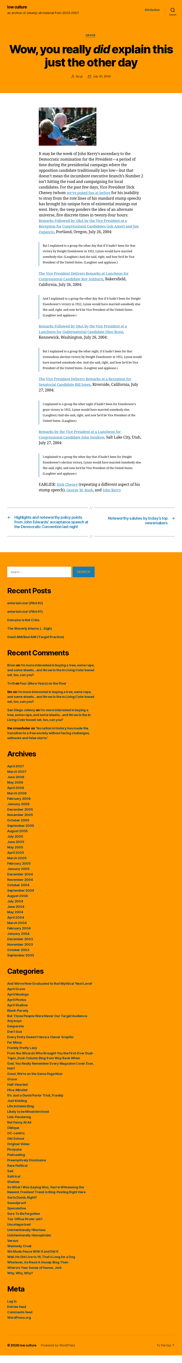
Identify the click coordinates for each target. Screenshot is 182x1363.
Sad (10, 1178)
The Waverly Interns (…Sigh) (29, 636)
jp (81, 77)
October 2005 (18, 828)
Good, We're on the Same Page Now (34, 1081)
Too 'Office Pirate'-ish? (25, 1227)
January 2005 (18, 876)
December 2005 (20, 817)
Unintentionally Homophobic (29, 1243)
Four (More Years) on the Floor (43, 691)
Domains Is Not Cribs (23, 627)
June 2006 (15, 784)
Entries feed (16, 1314)
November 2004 (20, 887)
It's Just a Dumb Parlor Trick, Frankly (35, 1103)
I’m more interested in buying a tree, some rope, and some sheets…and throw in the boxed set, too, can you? (50, 677)
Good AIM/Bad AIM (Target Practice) (35, 644)
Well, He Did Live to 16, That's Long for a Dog (41, 1264)
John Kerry (114, 490)
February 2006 (19, 806)
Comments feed (19, 1320)
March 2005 (16, 865)
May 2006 (15, 790)
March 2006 (16, 801)
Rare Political (17, 1173)
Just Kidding (17, 1108)
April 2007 (15, 774)
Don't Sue (14, 1039)
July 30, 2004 (101, 77)
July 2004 (15, 909)
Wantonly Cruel (19, 1254)
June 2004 (15, 914)
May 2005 (15, 855)
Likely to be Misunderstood (28, 1119)
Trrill (11, 691)
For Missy (14, 1050)
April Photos (16, 1007)
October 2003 (18, 957)
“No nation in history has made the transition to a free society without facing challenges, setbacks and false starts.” (48, 740)
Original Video (18, 1151)
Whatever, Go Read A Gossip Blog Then (37, 1270)
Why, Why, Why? (20, 1281)
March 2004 (16, 930)
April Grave (16, 996)
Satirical (13, 1184)
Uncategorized (19, 1232)
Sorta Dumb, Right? (22, 1205)
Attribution (152, 10)
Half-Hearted (17, 1092)
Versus (12, 1248)
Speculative (16, 1216)
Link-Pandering (19, 1124)
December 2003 (20, 947)
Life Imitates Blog (20, 1114)
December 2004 (20, 882)
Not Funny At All (19, 1130)
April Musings (18, 1002)
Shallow (13, 1189)
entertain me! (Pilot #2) (25, 611)
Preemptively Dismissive (26, 1168)
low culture (17, 7)
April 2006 (15, 795)
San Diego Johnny (21, 717)
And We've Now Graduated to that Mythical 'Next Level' (49, 991)
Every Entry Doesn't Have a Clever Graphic (40, 1044)
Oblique (13, 1135)
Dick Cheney (68, 485)
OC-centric (16, 1141)
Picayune (14, 1157)
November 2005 (20, 822)
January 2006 (18, 811)
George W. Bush (80, 490)
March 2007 (16, 779)
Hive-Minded (17, 1097)
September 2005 (20, 833)
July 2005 (15, 844)
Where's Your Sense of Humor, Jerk (34, 1275)
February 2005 (19, 871)
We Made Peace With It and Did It (32, 1259)
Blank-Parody (17, 1018)
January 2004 (18, 941)
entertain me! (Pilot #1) (25, 619)
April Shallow (17, 1013)
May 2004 (15, 920)
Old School (15, 1146)
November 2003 (20, 952)
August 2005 (17, 838)
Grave (91, 36)
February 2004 (19, 936)
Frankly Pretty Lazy (22, 1055)
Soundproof (16, 1210)
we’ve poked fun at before (90, 193)
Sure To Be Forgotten (23, 1221)
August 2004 (17, 903)
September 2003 (20, 963)
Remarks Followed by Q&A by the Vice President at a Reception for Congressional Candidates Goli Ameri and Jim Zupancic (88, 227)
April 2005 (15, 860)
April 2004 (15, 925)
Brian (11, 673)
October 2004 (18, 893)
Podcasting (16, 1162)
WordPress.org (19, 1325)
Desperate (15, 1034)
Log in (11, 1309)
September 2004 (20, 898)
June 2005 (15, 849)
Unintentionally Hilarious (26, 1237)
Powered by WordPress (58, 1353)
